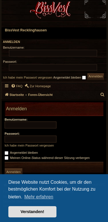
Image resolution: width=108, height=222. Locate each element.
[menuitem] (97, 23)
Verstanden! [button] (32, 211)
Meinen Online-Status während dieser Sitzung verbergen (47, 158)
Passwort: (12, 133)
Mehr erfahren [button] (38, 196)
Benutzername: (16, 119)
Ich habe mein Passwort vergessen (27, 77)
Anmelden (11, 41)
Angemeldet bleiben (69, 78)
